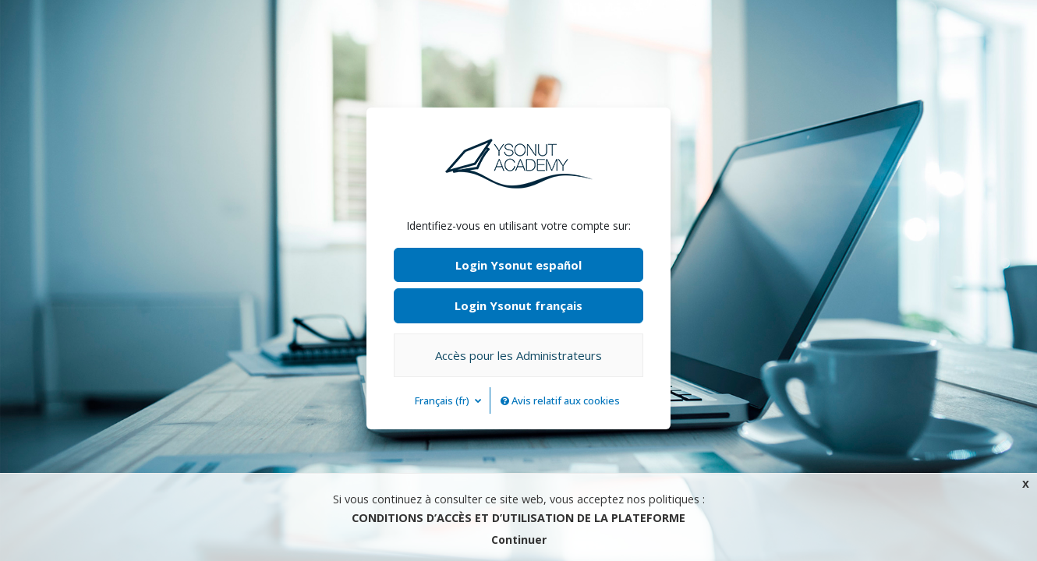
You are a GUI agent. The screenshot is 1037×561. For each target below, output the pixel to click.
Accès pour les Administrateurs (518, 355)
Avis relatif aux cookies (560, 400)
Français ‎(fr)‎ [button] (443, 400)
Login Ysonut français (518, 305)
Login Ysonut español (518, 265)
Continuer (519, 539)
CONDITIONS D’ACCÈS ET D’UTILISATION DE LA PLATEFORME (518, 517)
